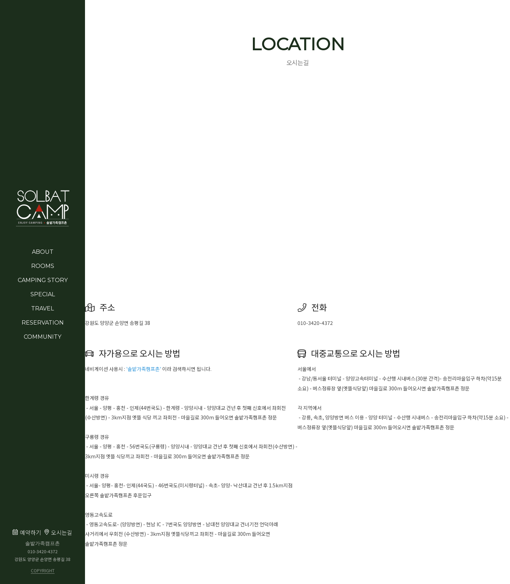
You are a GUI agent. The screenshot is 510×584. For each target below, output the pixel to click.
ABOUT (42, 251)
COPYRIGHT (43, 570)
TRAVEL (42, 308)
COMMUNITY (42, 336)
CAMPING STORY (43, 280)
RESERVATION (43, 322)
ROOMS (42, 266)
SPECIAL (42, 294)
